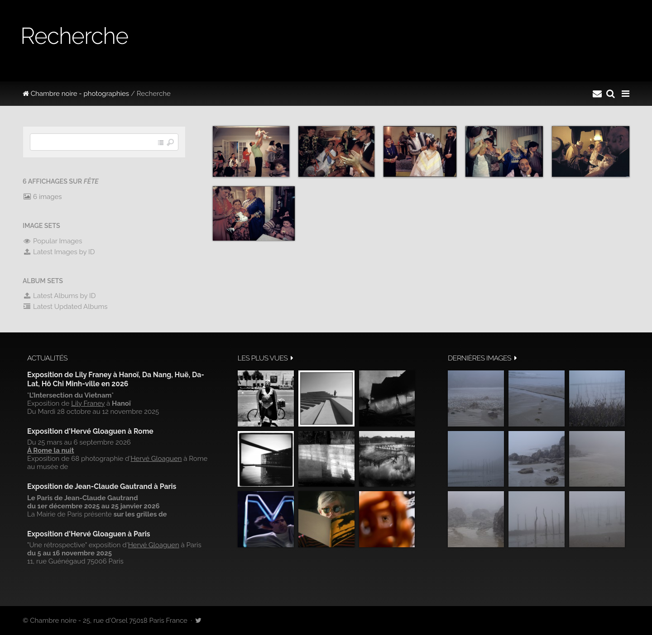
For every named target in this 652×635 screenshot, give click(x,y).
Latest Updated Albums (65, 307)
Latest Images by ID (59, 252)
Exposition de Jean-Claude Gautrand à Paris (101, 486)
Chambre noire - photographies (76, 94)
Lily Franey (88, 403)
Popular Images (52, 241)
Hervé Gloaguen (156, 459)
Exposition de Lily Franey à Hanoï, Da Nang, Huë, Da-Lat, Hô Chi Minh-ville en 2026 (115, 379)
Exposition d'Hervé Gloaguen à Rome (90, 431)
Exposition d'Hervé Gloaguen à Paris (88, 534)
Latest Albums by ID (59, 296)
